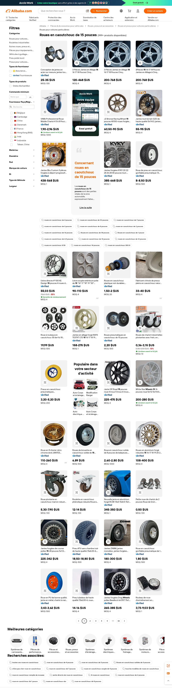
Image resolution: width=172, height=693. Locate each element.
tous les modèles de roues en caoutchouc (140, 669)
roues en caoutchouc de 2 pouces (128, 226)
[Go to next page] (124, 620)
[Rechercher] (99, 11)
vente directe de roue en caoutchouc (66, 675)
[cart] (130, 11)
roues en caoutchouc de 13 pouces (94, 239)
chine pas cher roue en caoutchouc (25, 669)
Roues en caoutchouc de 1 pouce (129, 233)
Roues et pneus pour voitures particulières (137, 26)
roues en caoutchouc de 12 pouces (130, 239)
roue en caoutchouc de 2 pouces (129, 675)
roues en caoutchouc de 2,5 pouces (57, 239)
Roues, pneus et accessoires (101, 26)
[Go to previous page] (78, 620)
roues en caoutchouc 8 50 (53, 245)
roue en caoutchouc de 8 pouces (86, 681)
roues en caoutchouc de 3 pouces (56, 226)
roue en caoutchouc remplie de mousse (26, 675)
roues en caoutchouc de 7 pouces (129, 220)
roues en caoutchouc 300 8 (117, 245)
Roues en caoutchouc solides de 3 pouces (132, 662)
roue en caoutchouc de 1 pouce (23, 681)
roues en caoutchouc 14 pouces (85, 245)
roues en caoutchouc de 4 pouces (56, 220)
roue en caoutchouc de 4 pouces (58, 662)
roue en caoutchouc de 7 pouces (61, 669)
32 (119, 621)
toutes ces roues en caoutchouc (23, 662)
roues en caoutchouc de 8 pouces (92, 226)
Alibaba (43, 26)
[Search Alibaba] (62, 10)
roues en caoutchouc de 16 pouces (56, 233)
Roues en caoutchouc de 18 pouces (93, 233)
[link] (168, 665)
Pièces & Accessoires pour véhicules (66, 26)
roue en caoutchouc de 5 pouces (93, 662)
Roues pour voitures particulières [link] (54, 30)
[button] (87, 11)
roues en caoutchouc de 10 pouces (92, 220)
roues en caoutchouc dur (54, 681)
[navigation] (21, 324)
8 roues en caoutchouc (99, 675)
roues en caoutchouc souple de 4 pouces (99, 669)
